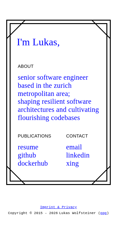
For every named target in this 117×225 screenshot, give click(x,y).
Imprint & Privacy (58, 207)
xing (72, 163)
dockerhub (33, 163)
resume (28, 147)
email (74, 147)
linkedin (78, 155)
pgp (103, 213)
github (27, 155)
